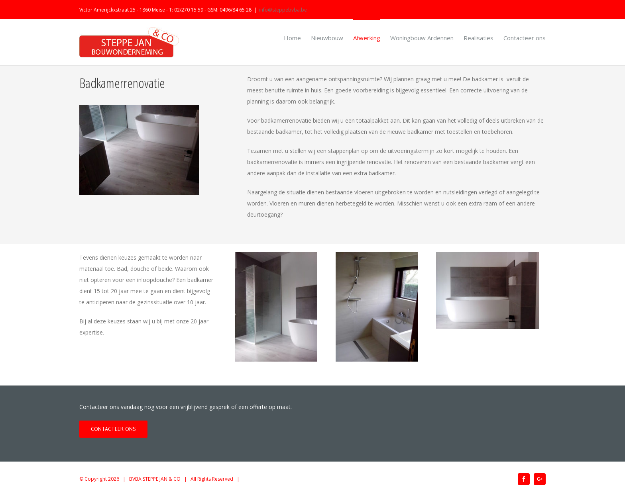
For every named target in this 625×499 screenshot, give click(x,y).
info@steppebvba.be (283, 9)
